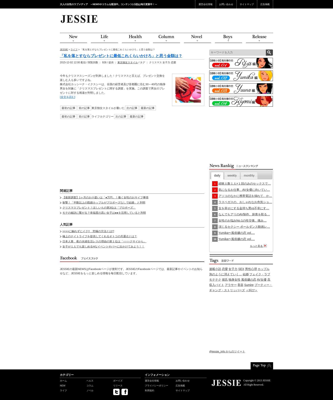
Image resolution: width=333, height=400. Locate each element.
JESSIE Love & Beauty (79, 18)
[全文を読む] (67, 97)
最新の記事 (148, 108)
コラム (89, 385)
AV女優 (262, 279)
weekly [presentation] (232, 175)
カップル (264, 269)
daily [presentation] (217, 175)
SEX (241, 269)
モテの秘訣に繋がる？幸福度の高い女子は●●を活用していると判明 (104, 212)
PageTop (262, 365)
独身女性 (234, 279)
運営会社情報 (206, 4)
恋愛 (225, 269)
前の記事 (84, 108)
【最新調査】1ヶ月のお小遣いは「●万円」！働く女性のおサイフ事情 (105, 197)
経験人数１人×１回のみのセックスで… (245, 183)
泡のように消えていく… (225, 274)
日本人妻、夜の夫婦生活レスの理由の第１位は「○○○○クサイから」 (104, 241)
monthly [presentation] (249, 175)
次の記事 (131, 108)
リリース (118, 385)
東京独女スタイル (127, 62)
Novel (197, 38)
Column (166, 38)
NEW (73, 38)
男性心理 (251, 269)
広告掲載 (265, 4)
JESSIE (64, 49)
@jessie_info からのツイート (227, 351)
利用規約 (149, 390)
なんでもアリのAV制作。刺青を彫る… (244, 214)
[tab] (217, 175)
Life (104, 38)
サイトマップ (247, 4)
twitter (116, 392)
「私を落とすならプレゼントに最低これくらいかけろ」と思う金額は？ (121, 56)
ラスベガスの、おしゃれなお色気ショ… (245, 202)
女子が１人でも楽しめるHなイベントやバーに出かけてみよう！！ (103, 246)
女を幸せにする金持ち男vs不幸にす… (244, 208)
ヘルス (89, 380)
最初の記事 (68, 108)
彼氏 (225, 279)
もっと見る (259, 246)
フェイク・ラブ (259, 274)
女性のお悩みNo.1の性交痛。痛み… (243, 220)
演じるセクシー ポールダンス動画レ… (244, 226)
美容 (240, 285)
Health (135, 38)
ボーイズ (118, 380)
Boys (228, 38)
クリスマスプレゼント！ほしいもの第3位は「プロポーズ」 (99, 207)
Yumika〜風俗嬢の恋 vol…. (237, 233)
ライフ (74, 49)
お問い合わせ (226, 4)
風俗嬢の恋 (248, 279)
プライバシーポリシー (156, 385)
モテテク (215, 279)
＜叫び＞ (252, 290)
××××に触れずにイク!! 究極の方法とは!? (88, 231)
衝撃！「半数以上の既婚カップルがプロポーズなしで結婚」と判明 (103, 202)
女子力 (233, 269)
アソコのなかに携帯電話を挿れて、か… (245, 196)
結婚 (246, 274)
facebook (124, 392)
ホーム (63, 380)
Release (259, 38)
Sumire (249, 285)
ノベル (89, 390)
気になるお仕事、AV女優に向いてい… (244, 189)
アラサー (231, 285)
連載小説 (215, 269)
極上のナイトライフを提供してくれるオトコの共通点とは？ (99, 236)
